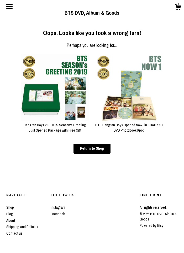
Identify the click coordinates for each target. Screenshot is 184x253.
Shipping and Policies (22, 226)
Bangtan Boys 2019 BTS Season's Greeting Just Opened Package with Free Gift (55, 125)
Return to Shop (92, 148)
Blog (9, 214)
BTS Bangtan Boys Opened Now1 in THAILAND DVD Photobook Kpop (129, 125)
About (10, 220)
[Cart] (178, 8)
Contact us (14, 233)
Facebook (58, 214)
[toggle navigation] (9, 6)
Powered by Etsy (151, 225)
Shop (10, 207)
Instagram (58, 207)
